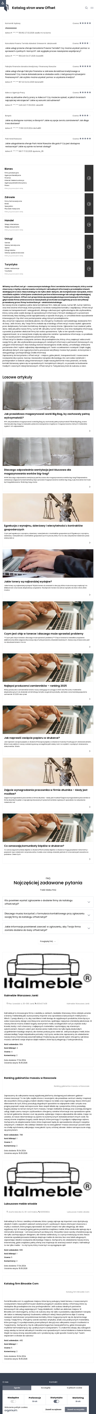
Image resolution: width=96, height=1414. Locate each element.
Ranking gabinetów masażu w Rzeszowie (30, 1078)
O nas (5, 1382)
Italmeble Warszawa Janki (21, 995)
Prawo (7, 185)
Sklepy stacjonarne (12, 227)
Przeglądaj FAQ (48, 939)
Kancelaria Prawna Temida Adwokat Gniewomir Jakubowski (31, 43)
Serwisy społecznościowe (14, 253)
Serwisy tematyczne (12, 245)
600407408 (42, 1003)
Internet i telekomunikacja (14, 180)
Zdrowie (10, 197)
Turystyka (11, 264)
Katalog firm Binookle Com (21, 1283)
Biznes (9, 169)
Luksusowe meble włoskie (20, 1203)
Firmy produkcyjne (12, 173)
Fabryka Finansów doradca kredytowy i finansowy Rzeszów (30, 66)
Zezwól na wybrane (53, 1409)
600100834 (45, 1212)
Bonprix (8, 115)
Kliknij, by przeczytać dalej (14, 188)
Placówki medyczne (12, 209)
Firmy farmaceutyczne (13, 201)
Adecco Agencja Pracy (15, 92)
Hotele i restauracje (12, 268)
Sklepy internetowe (12, 224)
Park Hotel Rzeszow (13, 139)
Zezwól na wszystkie (75, 1409)
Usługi (8, 238)
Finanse (8, 178)
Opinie (7, 248)
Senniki (7, 243)
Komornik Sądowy (12, 23)
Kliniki (7, 204)
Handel (9, 220)
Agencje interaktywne (13, 175)
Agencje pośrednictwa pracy (16, 183)
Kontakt (53, 1382)
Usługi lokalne (10, 250)
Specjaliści (9, 206)
